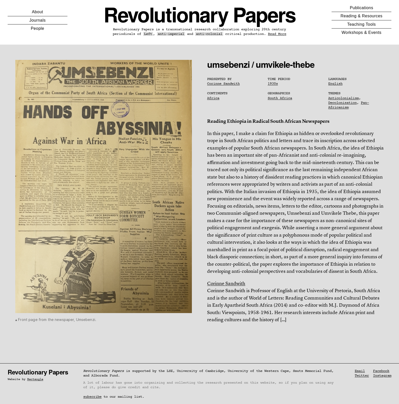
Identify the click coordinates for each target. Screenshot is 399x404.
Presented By (219, 79)
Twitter (362, 375)
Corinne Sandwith (223, 83)
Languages (337, 79)
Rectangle (35, 379)
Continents (217, 93)
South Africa (280, 98)
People (37, 28)
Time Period (279, 79)
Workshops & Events (361, 32)
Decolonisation (342, 102)
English (335, 83)
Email (360, 371)
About (37, 12)
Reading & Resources (361, 16)
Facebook (381, 371)
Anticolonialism (343, 98)
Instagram (382, 375)
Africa (213, 98)
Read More (277, 34)
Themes (334, 93)
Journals (37, 20)
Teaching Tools (361, 24)
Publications (361, 8)
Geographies (279, 93)
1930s (273, 83)
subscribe (92, 396)
